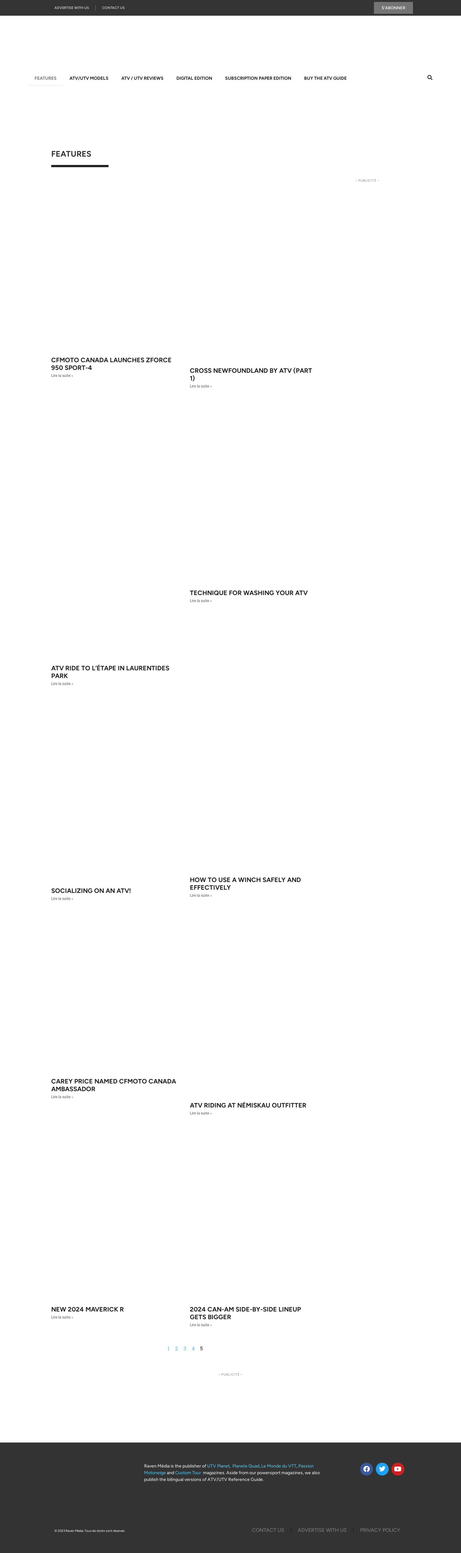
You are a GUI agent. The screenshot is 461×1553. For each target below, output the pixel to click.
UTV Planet (218, 1466)
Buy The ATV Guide (325, 78)
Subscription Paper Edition (258, 78)
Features (46, 78)
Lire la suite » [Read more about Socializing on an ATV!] (62, 898)
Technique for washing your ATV (249, 593)
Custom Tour (188, 1472)
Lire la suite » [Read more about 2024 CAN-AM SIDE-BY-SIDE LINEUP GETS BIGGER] (201, 1325)
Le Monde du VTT (278, 1466)
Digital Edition (194, 78)
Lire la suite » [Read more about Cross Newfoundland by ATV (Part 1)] (201, 386)
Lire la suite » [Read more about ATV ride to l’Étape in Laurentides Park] (62, 684)
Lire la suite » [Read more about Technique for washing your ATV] (201, 601)
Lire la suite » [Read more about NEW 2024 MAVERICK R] (62, 1317)
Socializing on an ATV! (91, 891)
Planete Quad (245, 1466)
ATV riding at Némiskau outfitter (248, 1105)
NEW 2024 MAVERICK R (87, 1309)
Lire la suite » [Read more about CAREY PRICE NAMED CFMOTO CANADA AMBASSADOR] (62, 1097)
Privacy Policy (380, 1530)
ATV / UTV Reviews (142, 78)
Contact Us (113, 8)
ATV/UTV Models (89, 78)
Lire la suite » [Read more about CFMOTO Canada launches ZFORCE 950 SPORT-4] (62, 375)
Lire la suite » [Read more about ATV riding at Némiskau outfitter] (201, 1113)
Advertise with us (71, 8)
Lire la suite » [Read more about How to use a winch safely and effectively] (201, 895)
